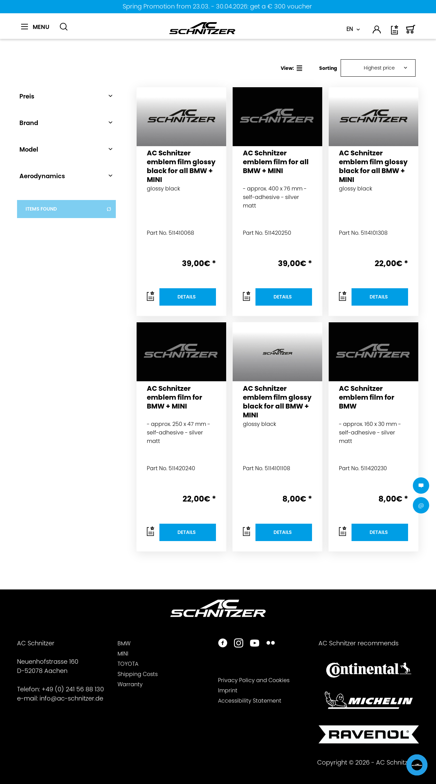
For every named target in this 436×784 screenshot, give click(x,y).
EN (349, 29)
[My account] (377, 30)
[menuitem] (37, 30)
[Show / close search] (63, 27)
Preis (26, 96)
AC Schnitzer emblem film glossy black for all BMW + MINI (181, 166)
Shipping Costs (138, 674)
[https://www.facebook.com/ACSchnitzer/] (222, 643)
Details (186, 296)
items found (68, 208)
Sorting (328, 68)
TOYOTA (128, 664)
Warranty (130, 684)
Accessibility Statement (249, 701)
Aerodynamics (42, 176)
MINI (123, 654)
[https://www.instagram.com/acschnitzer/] (238, 643)
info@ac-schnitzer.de (71, 698)
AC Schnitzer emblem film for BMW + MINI (174, 397)
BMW (124, 643)
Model (28, 149)
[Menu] (35, 27)
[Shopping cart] (411, 32)
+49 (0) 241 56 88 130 (73, 689)
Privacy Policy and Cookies (254, 680)
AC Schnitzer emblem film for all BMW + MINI (276, 162)
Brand (28, 123)
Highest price (379, 67)
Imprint (227, 690)
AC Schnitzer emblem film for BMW (366, 397)
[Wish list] (395, 32)
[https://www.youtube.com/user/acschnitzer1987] (254, 643)
